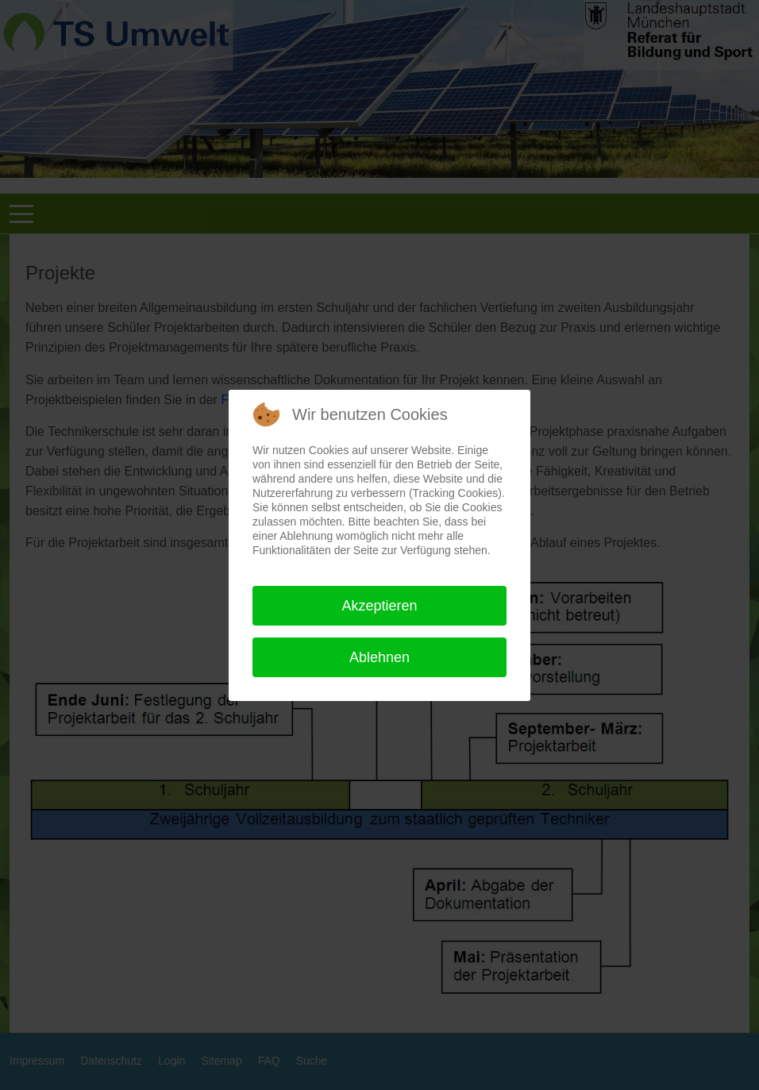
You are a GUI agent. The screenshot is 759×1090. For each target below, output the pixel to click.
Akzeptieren (379, 606)
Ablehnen (379, 657)
